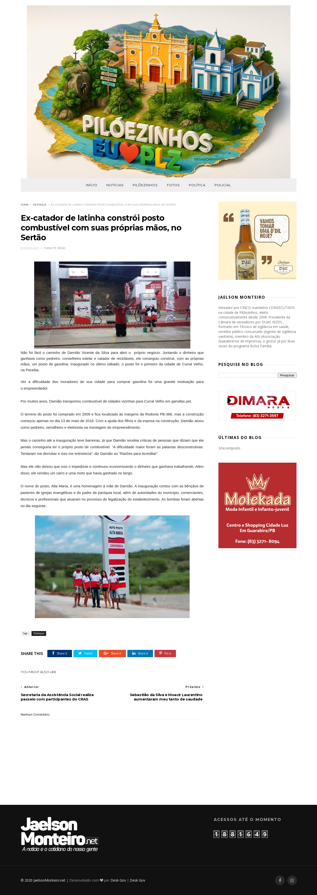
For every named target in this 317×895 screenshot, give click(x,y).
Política (197, 185)
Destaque (40, 204)
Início (91, 185)
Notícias (115, 185)
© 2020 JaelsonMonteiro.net (43, 880)
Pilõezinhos (145, 185)
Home (25, 204)
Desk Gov (118, 880)
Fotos (173, 185)
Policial (223, 185)
